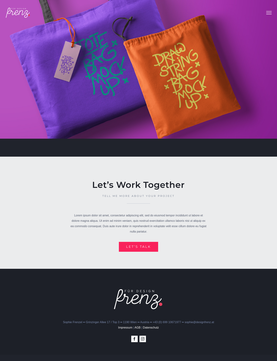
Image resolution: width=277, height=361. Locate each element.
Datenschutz (151, 333)
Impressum (125, 333)
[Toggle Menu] (269, 12)
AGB (137, 333)
